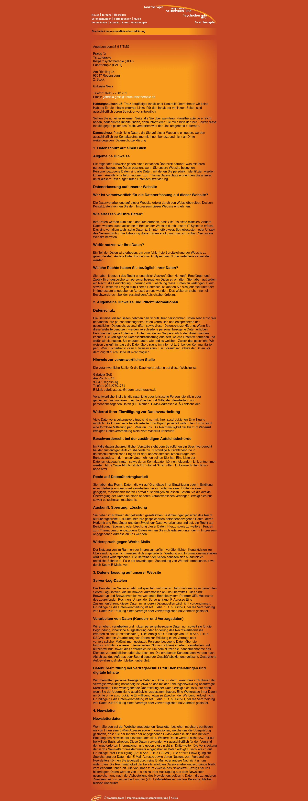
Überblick (120, 14)
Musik (137, 18)
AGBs (174, 797)
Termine (107, 14)
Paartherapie (139, 22)
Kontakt (114, 22)
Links (125, 22)
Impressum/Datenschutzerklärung (147, 797)
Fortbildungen (122, 18)
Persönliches (99, 22)
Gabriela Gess (115, 797)
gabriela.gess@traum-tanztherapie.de (129, 97)
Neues (95, 14)
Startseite (98, 31)
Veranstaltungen (101, 18)
